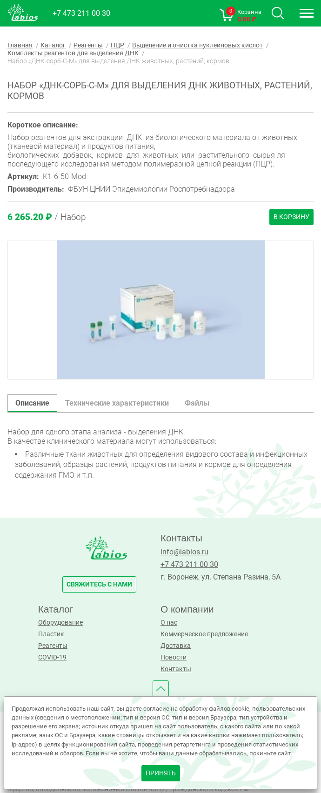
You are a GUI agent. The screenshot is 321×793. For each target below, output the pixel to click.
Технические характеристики (117, 403)
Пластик (51, 634)
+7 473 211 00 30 (81, 13)
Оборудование (60, 622)
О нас (168, 622)
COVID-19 (52, 657)
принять (161, 773)
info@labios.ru (184, 551)
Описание (32, 403)
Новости (173, 657)
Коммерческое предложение (204, 634)
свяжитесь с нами (99, 584)
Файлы (197, 403)
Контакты (175, 669)
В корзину (291, 217)
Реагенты (52, 646)
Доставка (175, 646)
